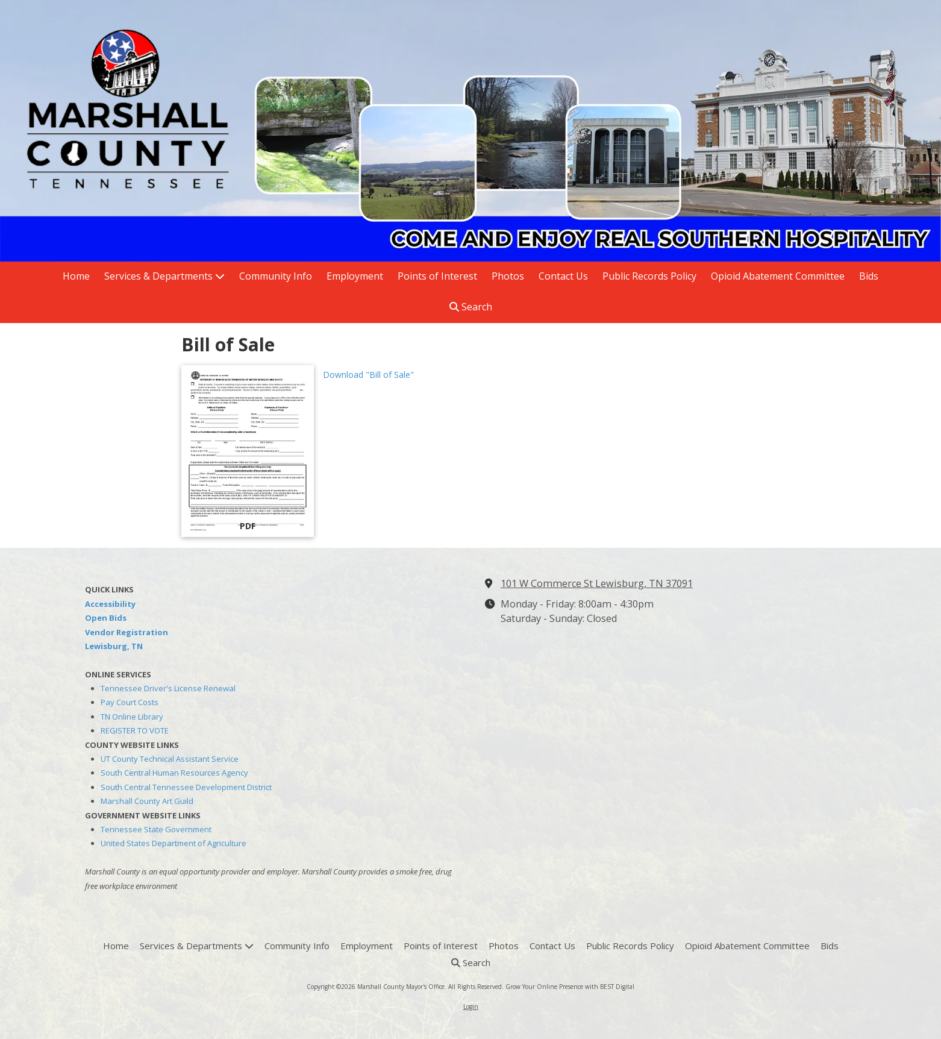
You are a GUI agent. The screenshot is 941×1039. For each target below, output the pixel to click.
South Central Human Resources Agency (174, 772)
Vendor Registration (126, 632)
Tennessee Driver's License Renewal (168, 688)
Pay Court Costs (129, 702)
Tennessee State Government (156, 829)
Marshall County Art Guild (147, 801)
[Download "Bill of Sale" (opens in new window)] (247, 451)
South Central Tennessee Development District (186, 787)
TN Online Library (132, 716)
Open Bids (106, 617)
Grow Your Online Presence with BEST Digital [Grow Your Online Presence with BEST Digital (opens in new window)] (569, 986)
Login (470, 1006)
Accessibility (110, 603)
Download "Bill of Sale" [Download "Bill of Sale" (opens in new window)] (368, 374)
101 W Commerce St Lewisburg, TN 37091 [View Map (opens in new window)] (597, 583)
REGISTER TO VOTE (135, 730)
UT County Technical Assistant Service (170, 758)
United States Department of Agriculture (173, 843)
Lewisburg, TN (114, 646)
